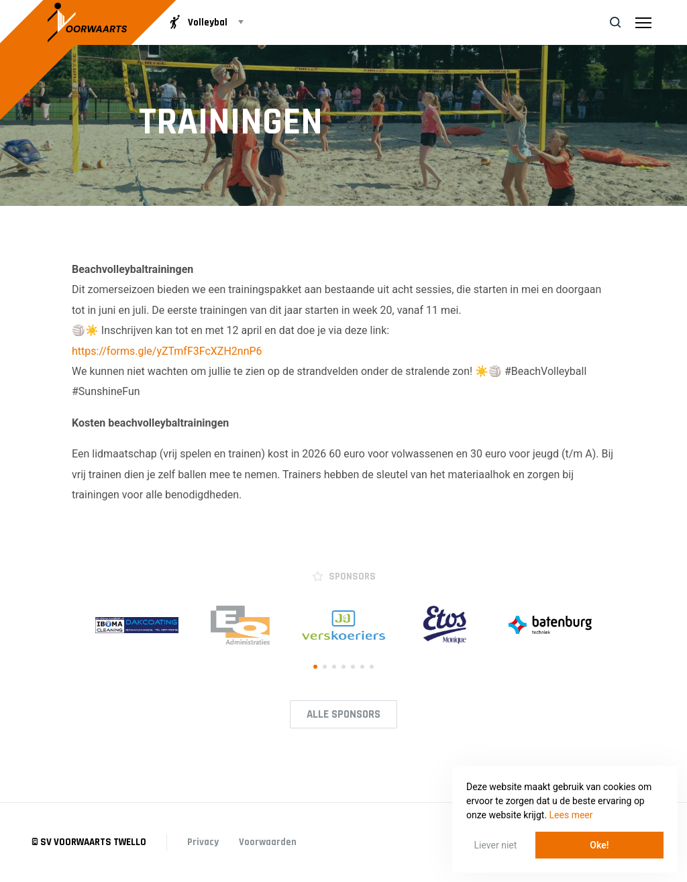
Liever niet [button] (495, 845)
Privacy (203, 842)
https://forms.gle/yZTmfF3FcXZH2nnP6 (167, 351)
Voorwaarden (268, 842)
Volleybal (196, 22)
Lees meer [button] (571, 815)
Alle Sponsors (343, 714)
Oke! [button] (599, 845)
